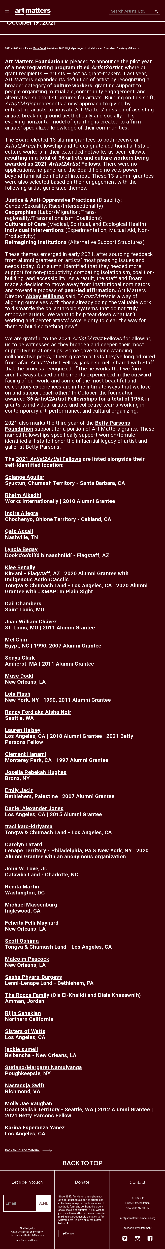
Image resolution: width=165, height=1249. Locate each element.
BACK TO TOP (82, 1163)
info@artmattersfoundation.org (137, 1218)
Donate (68, 1233)
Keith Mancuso (36, 1235)
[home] (33, 10)
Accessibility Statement (137, 1228)
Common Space (29, 1240)
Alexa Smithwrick (20, 1231)
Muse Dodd (39, 48)
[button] (6, 10)
